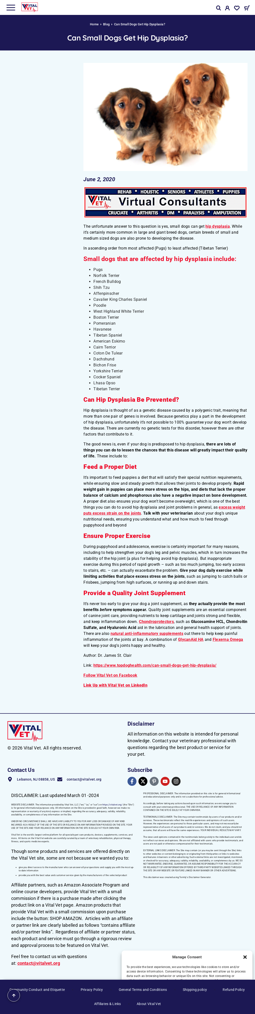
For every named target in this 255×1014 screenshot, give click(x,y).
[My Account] (227, 9)
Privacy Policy (92, 990)
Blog (106, 24)
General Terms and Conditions (143, 990)
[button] (245, 957)
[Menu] (10, 7)
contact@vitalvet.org (38, 963)
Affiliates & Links (107, 1004)
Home (94, 24)
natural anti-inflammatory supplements (147, 633)
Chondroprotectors (156, 621)
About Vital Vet (149, 1004)
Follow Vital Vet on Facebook (110, 675)
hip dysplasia (217, 226)
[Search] (218, 8)
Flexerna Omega (228, 639)
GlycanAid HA (190, 639)
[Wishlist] (237, 9)
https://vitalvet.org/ (112, 804)
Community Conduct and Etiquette (37, 990)
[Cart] (247, 9)
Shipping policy (195, 990)
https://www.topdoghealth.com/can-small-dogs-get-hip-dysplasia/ (154, 665)
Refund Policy (234, 990)
